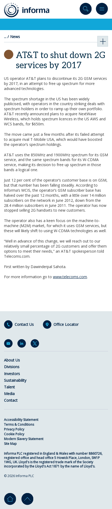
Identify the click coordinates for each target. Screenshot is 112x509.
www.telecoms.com (70, 276)
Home (10, 499)
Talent (9, 386)
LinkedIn (22, 344)
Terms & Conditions (19, 424)
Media (9, 393)
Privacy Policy (14, 429)
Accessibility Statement (21, 419)
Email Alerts (9, 344)
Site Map (10, 443)
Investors (12, 373)
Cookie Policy (14, 434)
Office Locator (65, 324)
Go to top (27, 499)
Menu (102, 10)
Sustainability (15, 380)
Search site (86, 10)
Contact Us (24, 324)
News (15, 36)
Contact (11, 400)
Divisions (11, 366)
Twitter (36, 344)
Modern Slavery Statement (23, 439)
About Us (12, 360)
